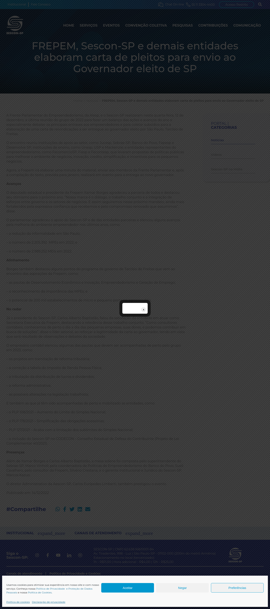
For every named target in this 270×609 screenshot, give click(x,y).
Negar (182, 588)
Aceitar (128, 588)
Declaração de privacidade (48, 602)
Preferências (237, 588)
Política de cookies (18, 602)
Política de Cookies (40, 592)
